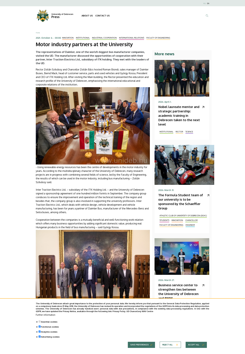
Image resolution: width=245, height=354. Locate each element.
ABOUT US (87, 15)
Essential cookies (49, 325)
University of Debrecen (62, 14)
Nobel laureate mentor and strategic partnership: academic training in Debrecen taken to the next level (179, 115)
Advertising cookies (50, 340)
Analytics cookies (49, 335)
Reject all (167, 348)
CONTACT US (102, 15)
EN (208, 3)
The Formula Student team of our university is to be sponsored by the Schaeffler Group (180, 201)
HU (204, 3)
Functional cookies (50, 330)
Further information (45, 318)
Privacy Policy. (119, 315)
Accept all (193, 348)
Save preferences (139, 348)
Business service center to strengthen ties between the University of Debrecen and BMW (178, 291)
